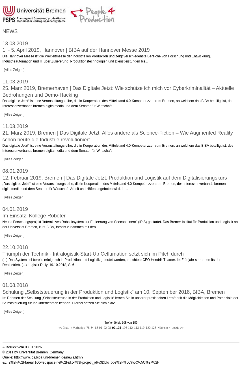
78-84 (90, 327)
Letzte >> (177, 327)
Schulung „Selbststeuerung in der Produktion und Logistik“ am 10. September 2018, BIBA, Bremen (114, 292)
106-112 (127, 327)
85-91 (98, 327)
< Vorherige (78, 327)
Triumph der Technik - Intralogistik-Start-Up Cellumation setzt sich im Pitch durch (93, 254)
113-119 (139, 327)
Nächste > (163, 327)
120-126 (151, 327)
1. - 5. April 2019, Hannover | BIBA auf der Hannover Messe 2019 (76, 50)
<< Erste (64, 327)
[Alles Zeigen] (14, 70)
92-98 (107, 327)
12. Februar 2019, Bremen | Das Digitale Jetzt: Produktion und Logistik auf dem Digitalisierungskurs (115, 178)
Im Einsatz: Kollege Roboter (34, 216)
